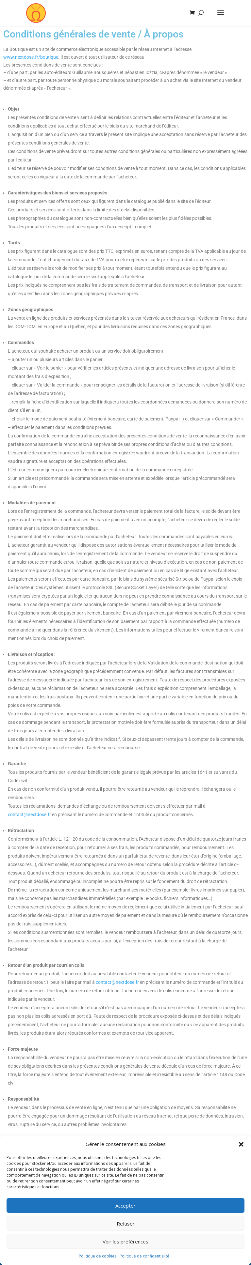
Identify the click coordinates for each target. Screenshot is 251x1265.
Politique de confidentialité (144, 1256)
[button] (241, 1144)
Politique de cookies (97, 1256)
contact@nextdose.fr (29, 814)
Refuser (126, 1223)
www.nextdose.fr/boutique (30, 57)
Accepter (125, 1205)
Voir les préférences (125, 1241)
